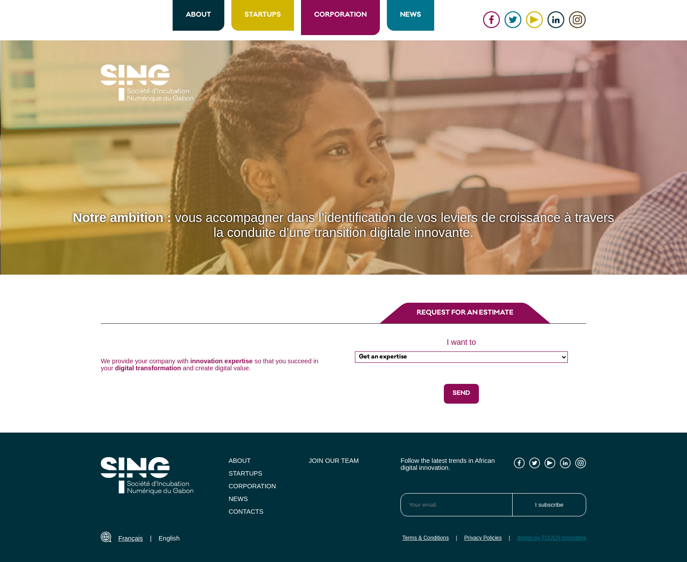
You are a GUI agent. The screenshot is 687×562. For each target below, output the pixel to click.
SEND (461, 393)
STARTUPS (262, 15)
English (169, 538)
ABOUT (198, 15)
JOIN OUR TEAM (334, 460)
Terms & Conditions (425, 538)
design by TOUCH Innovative (551, 538)
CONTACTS (246, 511)
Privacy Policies (483, 538)
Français (130, 538)
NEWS (410, 15)
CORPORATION (340, 15)
